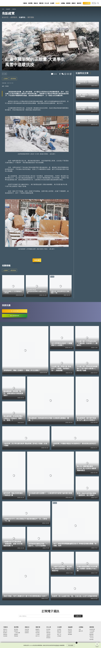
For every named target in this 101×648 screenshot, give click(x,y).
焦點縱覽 (57, 3)
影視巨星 (48, 637)
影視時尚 (27, 632)
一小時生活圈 (17, 632)
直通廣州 (16, 634)
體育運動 (31, 17)
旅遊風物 (27, 631)
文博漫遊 (59, 636)
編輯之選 (81, 631)
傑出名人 (48, 631)
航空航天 (5, 632)
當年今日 (37, 636)
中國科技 (25, 3)
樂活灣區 (30, 3)
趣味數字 (37, 629)
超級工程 (5, 631)
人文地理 (37, 634)
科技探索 (5, 636)
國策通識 (91, 634)
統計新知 (37, 632)
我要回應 (36, 260)
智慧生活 (5, 629)
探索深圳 (16, 631)
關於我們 (79, 3)
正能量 (6, 78)
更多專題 (91, 639)
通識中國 (41, 3)
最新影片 (74, 3)
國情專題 (68, 3)
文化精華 (52, 3)
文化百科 (59, 632)
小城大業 (91, 632)
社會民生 (14, 9)
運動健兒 (48, 636)
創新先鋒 (48, 632)
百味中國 (27, 629)
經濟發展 (13, 17)
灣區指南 (16, 636)
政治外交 (5, 17)
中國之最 (37, 631)
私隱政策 (57, 645)
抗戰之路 (91, 636)
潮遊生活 (36, 3)
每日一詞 (59, 634)
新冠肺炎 (13, 78)
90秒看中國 (92, 629)
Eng (95, 3)
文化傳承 (59, 629)
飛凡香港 (16, 629)
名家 (80, 629)
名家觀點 (63, 3)
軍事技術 (5, 634)
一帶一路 (91, 637)
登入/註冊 (86, 3)
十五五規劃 (92, 631)
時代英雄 (48, 629)
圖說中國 (59, 631)
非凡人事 (47, 3)
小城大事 (48, 634)
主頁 (3, 9)
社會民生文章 (82, 73)
